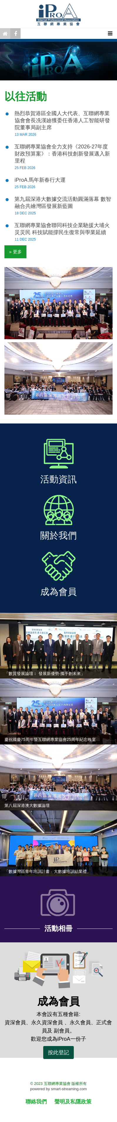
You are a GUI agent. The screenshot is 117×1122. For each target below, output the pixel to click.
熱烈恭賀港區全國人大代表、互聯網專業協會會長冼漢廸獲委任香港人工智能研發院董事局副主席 (62, 120)
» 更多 (15, 251)
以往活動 (25, 96)
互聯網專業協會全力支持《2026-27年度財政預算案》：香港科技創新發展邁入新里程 (62, 154)
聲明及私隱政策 (72, 1102)
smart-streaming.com (69, 1089)
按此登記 (58, 1052)
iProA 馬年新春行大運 (40, 180)
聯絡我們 (36, 1102)
